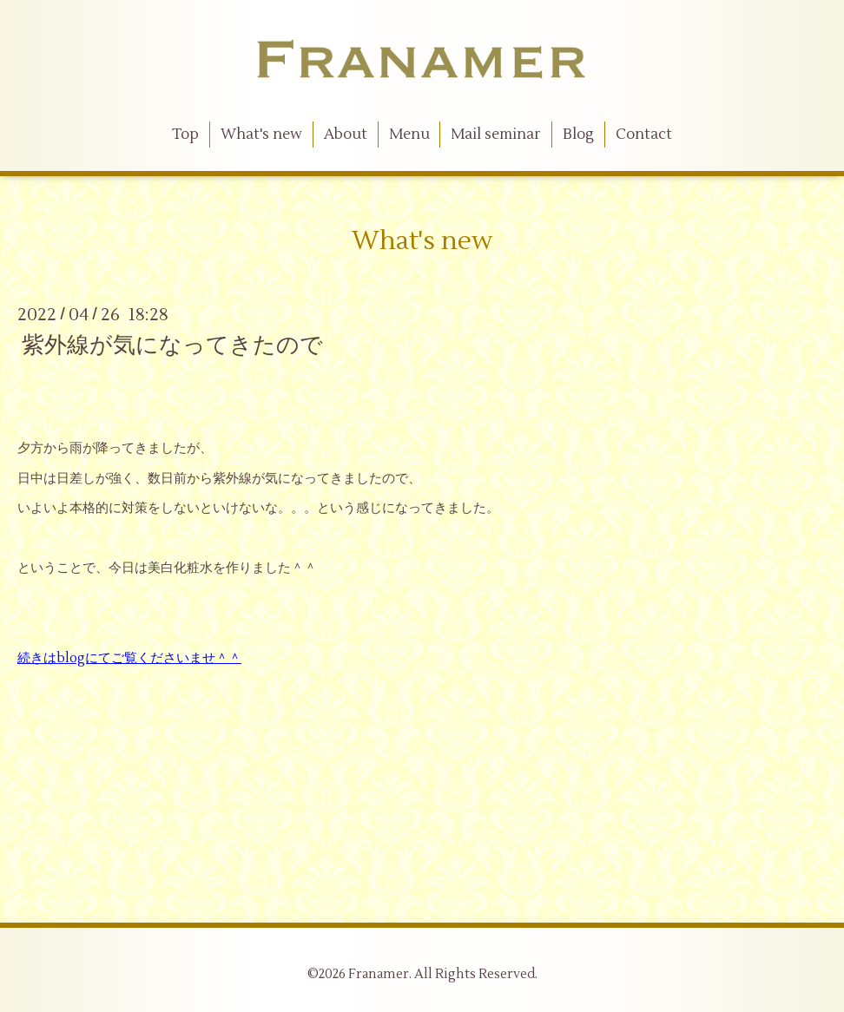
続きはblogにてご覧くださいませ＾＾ (129, 658)
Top (185, 134)
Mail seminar (496, 134)
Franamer (378, 974)
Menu (409, 134)
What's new (261, 134)
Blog (578, 134)
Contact (644, 134)
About (345, 134)
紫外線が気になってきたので (172, 345)
